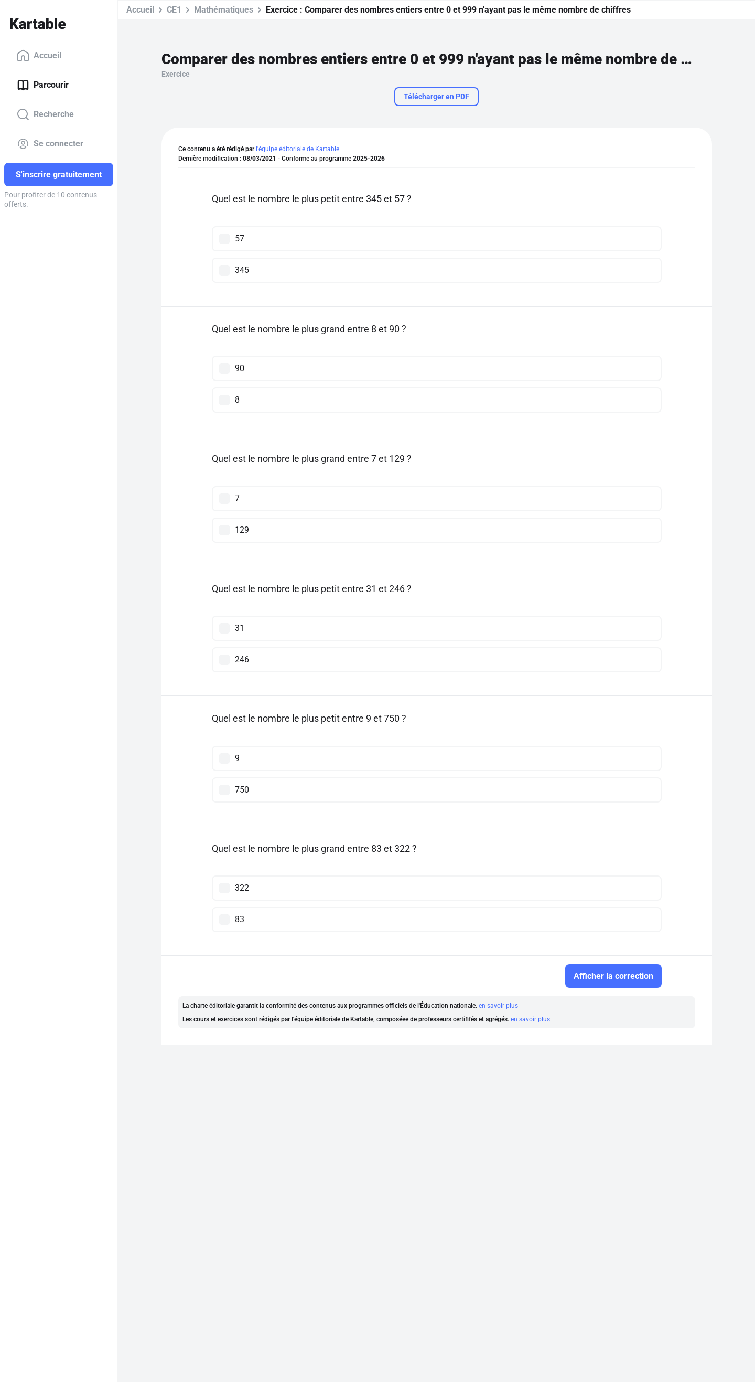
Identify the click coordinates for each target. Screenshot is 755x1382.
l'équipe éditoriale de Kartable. (298, 149)
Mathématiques (223, 10)
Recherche (45, 114)
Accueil (39, 55)
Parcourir (43, 85)
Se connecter (50, 144)
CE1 (174, 10)
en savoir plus (498, 1005)
